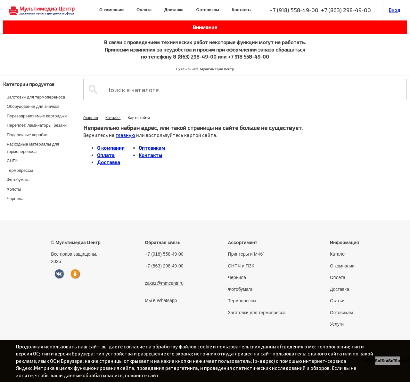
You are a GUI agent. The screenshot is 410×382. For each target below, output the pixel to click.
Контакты (241, 9)
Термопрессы (20, 170)
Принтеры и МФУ (246, 254)
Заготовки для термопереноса (36, 97)
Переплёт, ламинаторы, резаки (37, 125)
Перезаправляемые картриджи (37, 116)
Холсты (14, 189)
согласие (134, 346)
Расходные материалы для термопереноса (33, 148)
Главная (90, 117)
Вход (394, 10)
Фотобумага (18, 179)
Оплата (144, 9)
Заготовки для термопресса (257, 312)
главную (125, 135)
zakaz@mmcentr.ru (164, 283)
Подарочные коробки (27, 134)
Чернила (15, 198)
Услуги (337, 324)
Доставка (174, 9)
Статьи (337, 300)
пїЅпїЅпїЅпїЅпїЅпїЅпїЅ (387, 360)
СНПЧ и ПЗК (241, 265)
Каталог (112, 117)
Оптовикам (207, 9)
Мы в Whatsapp (161, 300)
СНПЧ (13, 160)
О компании (111, 9)
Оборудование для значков (33, 106)
